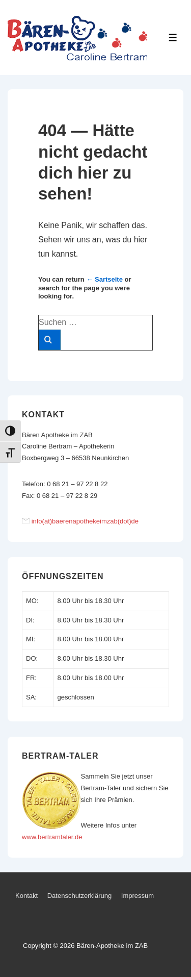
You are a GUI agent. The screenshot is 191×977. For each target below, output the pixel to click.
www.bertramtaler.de (52, 837)
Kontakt (26, 895)
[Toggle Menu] (173, 37)
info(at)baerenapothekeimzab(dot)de (85, 521)
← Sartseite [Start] (104, 279)
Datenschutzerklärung (79, 895)
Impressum (137, 895)
